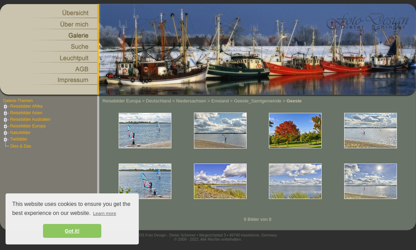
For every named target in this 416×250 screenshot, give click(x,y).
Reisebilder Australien (26, 119)
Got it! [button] (72, 231)
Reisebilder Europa (24, 126)
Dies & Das (20, 146)
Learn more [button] (104, 213)
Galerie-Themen (18, 100)
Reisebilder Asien (22, 112)
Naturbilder (17, 132)
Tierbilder (15, 139)
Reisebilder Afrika (23, 106)
